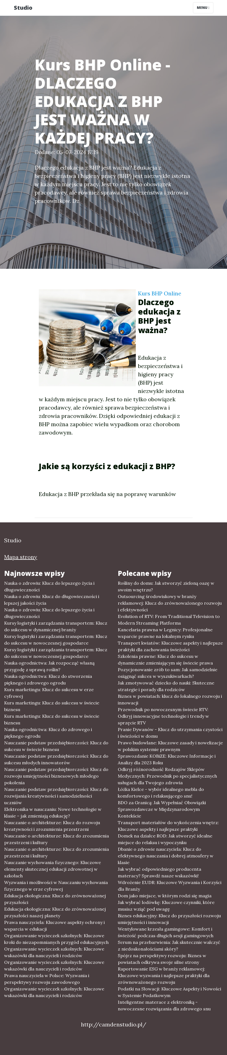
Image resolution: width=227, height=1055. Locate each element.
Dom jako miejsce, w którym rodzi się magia (164, 895)
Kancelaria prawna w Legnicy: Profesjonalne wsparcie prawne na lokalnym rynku (165, 633)
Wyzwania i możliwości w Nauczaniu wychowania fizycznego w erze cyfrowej (56, 886)
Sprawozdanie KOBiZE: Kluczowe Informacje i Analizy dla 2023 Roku (167, 759)
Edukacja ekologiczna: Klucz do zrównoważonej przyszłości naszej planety (55, 912)
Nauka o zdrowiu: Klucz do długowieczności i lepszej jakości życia (51, 600)
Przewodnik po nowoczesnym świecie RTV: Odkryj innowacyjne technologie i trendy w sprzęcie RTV (163, 716)
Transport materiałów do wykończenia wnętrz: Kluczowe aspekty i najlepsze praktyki (168, 826)
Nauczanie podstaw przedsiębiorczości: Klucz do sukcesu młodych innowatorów (56, 759)
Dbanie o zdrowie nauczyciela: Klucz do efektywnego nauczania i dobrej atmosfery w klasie (165, 855)
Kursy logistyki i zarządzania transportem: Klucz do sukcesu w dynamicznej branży (55, 626)
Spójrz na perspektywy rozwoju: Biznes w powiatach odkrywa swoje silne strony (162, 959)
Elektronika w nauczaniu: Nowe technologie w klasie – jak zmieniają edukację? (52, 812)
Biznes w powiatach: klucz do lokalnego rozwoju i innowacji (170, 699)
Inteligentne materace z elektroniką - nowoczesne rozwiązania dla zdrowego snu (164, 1005)
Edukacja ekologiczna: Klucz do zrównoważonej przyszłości (55, 899)
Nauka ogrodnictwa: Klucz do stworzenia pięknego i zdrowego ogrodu (48, 679)
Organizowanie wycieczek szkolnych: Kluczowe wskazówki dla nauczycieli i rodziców (54, 952)
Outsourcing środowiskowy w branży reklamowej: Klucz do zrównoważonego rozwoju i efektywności (170, 603)
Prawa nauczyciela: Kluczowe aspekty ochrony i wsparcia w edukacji (54, 925)
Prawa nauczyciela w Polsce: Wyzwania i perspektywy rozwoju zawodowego (46, 979)
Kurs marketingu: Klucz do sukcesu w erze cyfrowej (49, 693)
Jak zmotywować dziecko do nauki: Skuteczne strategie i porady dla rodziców (166, 686)
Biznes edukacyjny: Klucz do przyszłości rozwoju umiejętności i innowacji (169, 919)
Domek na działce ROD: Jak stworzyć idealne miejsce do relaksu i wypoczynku (165, 839)
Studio (23, 7)
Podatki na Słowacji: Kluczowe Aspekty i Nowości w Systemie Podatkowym (169, 992)
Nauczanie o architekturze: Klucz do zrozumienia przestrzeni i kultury (56, 839)
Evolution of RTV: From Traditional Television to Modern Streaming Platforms (169, 620)
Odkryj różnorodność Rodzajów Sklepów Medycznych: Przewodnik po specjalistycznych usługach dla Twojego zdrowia (167, 776)
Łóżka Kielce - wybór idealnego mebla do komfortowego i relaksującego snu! (161, 792)
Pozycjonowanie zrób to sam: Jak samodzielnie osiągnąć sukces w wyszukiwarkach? (167, 673)
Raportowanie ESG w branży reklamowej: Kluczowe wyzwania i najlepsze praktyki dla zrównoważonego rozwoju (164, 975)
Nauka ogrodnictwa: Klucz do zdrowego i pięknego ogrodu (48, 733)
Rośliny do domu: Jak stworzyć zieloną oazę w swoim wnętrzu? (166, 586)
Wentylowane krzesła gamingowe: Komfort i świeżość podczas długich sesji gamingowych (165, 932)
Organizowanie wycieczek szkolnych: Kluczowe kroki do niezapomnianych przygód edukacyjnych (56, 939)
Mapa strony (20, 556)
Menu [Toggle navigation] (203, 7)
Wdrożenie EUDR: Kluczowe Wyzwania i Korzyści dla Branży (169, 886)
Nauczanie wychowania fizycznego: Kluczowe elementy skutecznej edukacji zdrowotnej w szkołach (52, 869)
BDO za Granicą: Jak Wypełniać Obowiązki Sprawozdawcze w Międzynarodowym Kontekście (162, 809)
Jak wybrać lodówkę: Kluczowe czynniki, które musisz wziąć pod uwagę (166, 906)
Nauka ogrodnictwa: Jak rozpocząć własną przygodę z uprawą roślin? (49, 666)
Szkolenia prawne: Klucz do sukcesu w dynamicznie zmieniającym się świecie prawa (165, 659)
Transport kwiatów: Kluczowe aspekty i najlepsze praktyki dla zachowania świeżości (170, 646)
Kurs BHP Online (159, 293)
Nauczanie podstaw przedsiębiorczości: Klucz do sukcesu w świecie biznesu (56, 746)
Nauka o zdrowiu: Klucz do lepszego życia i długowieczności (49, 586)
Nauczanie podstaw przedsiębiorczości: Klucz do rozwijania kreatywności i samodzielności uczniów (56, 795)
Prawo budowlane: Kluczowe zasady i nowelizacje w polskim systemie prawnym (170, 746)
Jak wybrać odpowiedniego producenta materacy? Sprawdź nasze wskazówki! (159, 872)
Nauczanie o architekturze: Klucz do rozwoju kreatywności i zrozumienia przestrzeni (52, 826)
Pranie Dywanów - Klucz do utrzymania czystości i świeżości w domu (170, 733)
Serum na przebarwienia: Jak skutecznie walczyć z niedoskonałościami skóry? (169, 945)
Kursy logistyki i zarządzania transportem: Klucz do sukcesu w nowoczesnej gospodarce (55, 639)
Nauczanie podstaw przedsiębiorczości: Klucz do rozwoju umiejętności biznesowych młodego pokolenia (56, 776)
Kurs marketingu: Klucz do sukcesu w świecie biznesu (51, 706)
